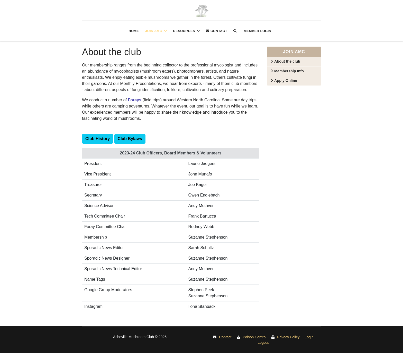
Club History (97, 138)
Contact (216, 31)
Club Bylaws (130, 138)
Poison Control (255, 337)
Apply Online (285, 81)
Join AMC (153, 31)
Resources (184, 31)
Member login (257, 31)
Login (309, 337)
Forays (134, 100)
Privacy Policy (288, 337)
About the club (287, 61)
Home (134, 31)
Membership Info (289, 71)
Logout (263, 342)
